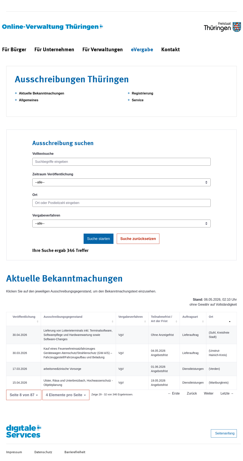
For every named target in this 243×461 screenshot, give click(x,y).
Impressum (14, 452)
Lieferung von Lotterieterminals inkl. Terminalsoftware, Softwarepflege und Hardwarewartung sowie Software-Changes (77, 335)
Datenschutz (43, 452)
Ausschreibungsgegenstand (62, 316)
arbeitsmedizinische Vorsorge (62, 368)
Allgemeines (28, 100)
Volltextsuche (43, 153)
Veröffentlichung (24, 316)
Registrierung (142, 93)
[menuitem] (14, 50)
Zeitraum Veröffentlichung (52, 174)
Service (138, 100)
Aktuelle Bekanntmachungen (41, 93)
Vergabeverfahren (46, 215)
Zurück (192, 393)
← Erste (174, 393)
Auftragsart (190, 316)
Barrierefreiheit (74, 452)
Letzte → (227, 393)
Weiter (209, 393)
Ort (34, 195)
